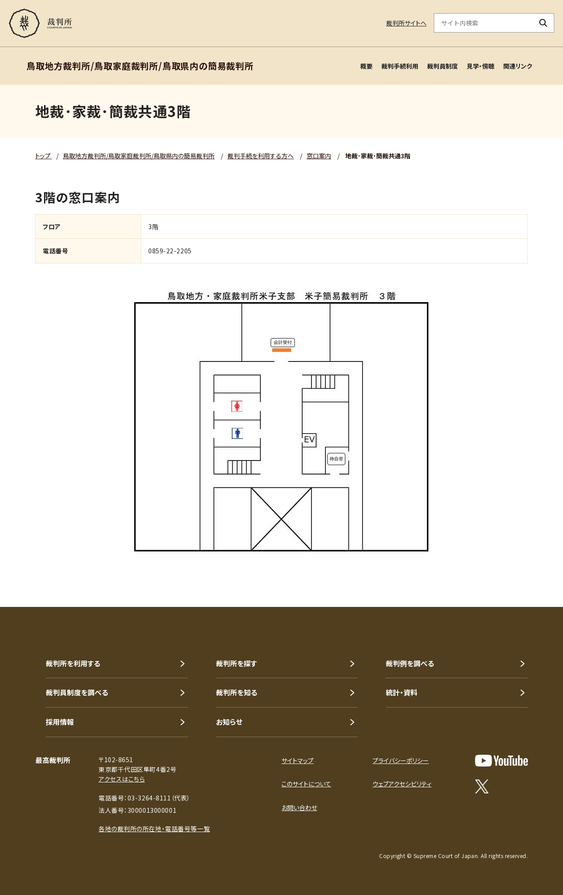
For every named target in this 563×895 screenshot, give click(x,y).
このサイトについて (306, 783)
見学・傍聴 (480, 66)
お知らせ (229, 721)
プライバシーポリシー (401, 760)
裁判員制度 (442, 66)
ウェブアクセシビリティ (402, 783)
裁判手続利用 (399, 66)
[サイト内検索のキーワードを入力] (483, 23)
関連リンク (517, 66)
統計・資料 (401, 692)
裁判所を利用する (73, 663)
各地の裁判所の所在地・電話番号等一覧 (154, 828)
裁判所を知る (236, 692)
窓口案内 (319, 155)
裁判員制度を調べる (77, 692)
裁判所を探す (236, 663)
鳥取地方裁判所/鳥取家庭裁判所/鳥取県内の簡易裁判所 (139, 155)
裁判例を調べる (410, 663)
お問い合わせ (299, 807)
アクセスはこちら (122, 778)
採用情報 (60, 721)
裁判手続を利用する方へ (260, 155)
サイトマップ (298, 760)
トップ (43, 155)
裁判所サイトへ (406, 22)
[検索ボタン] (543, 23)
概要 (366, 66)
